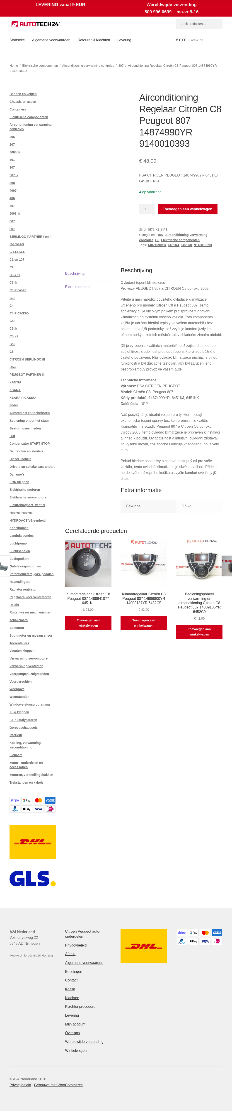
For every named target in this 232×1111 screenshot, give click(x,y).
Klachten (72, 998)
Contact (71, 980)
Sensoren (17, 628)
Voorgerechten (21, 681)
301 (12, 160)
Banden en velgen (23, 94)
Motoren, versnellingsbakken (31, 775)
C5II (12, 344)
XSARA (15, 390)
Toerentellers (19, 643)
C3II (12, 298)
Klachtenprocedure (80, 1006)
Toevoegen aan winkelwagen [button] (88, 622)
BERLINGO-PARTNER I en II (30, 236)
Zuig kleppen (19, 712)
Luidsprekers (19, 559)
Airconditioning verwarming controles (88, 65)
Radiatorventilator (23, 589)
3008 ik (15, 152)
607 (12, 221)
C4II (12, 321)
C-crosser (17, 244)
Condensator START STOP (30, 443)
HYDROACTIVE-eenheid (28, 520)
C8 (157, 240)
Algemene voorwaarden (51, 40)
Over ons (72, 1033)
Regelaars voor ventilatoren (30, 597)
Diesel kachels (20, 459)
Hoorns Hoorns (21, 513)
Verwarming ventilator (26, 666)
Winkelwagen (76, 1050)
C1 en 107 (17, 259)
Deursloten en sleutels (26, 451)
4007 (13, 190)
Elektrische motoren (25, 489)
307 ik (14, 175)
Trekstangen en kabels (27, 782)
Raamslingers (20, 582)
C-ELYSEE (17, 252)
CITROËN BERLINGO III (27, 359)
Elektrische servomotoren (29, 497)
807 (120, 65)
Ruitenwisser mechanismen (30, 612)
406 (12, 198)
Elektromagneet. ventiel (27, 505)
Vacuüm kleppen (22, 650)
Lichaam (16, 755)
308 (12, 183)
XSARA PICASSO (23, 398)
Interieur (16, 735)
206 (12, 137)
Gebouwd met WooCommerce (58, 1085)
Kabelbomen (19, 528)
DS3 (13, 367)
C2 (12, 267)
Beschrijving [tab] (75, 273)
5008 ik (15, 213)
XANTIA (15, 382)
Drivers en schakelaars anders (32, 466)
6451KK (186, 245)
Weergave (17, 689)
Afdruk (70, 954)
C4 (12, 305)
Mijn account (75, 1024)
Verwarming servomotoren (30, 658)
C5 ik (13, 328)
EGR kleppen (19, 482)
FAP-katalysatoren (23, 720)
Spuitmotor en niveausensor (31, 635)
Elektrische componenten (40, 65)
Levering (124, 40)
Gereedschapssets (24, 727)
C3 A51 (15, 275)
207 (12, 144)
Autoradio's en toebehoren (30, 413)
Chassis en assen (23, 101)
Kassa (70, 989)
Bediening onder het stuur (29, 420)
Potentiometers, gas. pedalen (32, 574)
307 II (13, 167)
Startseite (17, 40)
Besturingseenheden (25, 428)
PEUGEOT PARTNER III (27, 374)
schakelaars (19, 620)
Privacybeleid (76, 945)
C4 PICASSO (19, 313)
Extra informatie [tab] (77, 287)
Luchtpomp (18, 543)
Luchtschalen (20, 551)
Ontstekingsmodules (25, 566)
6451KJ (173, 245)
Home (14, 65)
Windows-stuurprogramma (30, 704)
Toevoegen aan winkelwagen (187, 209)
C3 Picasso (18, 290)
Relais (14, 605)
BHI (12, 436)
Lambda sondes (22, 535)
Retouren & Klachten (93, 40)
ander (14, 405)
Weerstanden (19, 697)
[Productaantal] (147, 209)
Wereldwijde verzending (84, 1042)
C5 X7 (14, 336)
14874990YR (157, 245)
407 (12, 206)
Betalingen (73, 972)
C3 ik (13, 282)
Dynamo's (17, 474)
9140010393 (203, 245)
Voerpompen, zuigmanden (29, 674)
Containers (18, 109)
